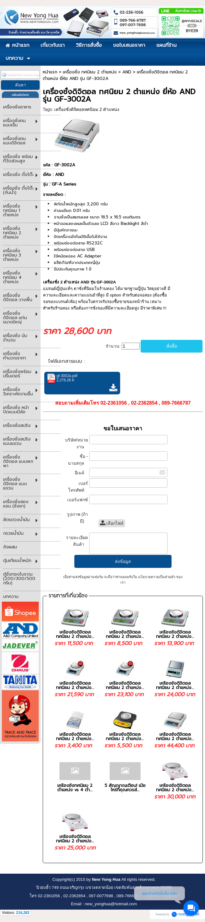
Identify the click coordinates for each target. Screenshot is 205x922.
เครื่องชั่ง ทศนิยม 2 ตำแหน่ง (90, 72)
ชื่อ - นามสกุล (78, 460)
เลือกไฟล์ (112, 523)
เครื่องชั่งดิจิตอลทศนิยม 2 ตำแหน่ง (86, 109)
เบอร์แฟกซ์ (77, 502)
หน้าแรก (50, 72)
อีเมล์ (81, 472)
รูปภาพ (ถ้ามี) (77, 518)
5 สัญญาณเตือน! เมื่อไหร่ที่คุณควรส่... (125, 787)
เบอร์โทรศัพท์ (78, 487)
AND (126, 72)
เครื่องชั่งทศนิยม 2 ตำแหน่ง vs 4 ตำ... (75, 787)
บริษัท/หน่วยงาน (76, 443)
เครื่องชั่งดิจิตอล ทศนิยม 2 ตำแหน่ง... (75, 634)
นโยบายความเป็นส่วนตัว (156, 577)
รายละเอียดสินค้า (77, 541)
